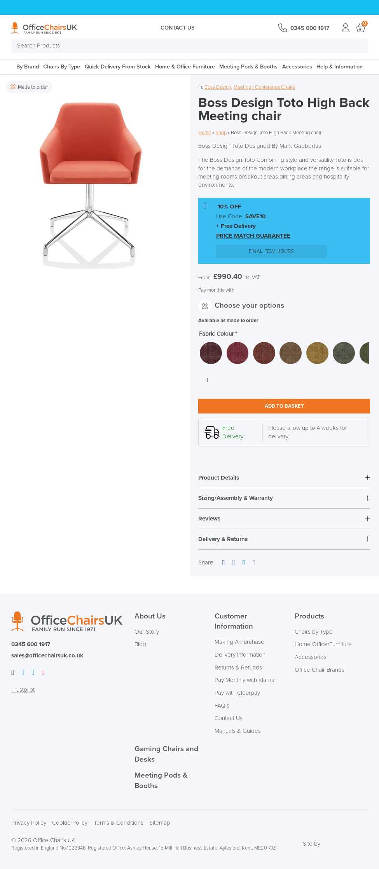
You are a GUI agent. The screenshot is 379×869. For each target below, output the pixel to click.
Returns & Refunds (238, 667)
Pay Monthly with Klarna (244, 680)
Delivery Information (240, 655)
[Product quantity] (207, 380)
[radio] (211, 353)
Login (345, 28)
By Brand (27, 66)
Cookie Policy (69, 823)
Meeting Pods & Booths (248, 66)
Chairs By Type (61, 66)
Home (204, 133)
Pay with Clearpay (237, 693)
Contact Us (178, 28)
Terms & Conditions (118, 823)
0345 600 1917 (309, 28)
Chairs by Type (314, 632)
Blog (140, 644)
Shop (221, 133)
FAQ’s (222, 706)
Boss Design (217, 87)
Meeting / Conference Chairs (264, 87)
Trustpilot (23, 690)
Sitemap (159, 823)
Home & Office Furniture (185, 66)
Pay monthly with (216, 290)
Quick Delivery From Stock (118, 66)
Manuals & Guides (238, 731)
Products (309, 616)
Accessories (297, 66)
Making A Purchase (239, 642)
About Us (150, 616)
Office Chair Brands (319, 670)
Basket (360, 28)
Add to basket (284, 406)
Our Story (146, 632)
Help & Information (339, 66)
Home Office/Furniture (323, 644)
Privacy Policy (28, 823)
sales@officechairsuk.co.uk (47, 655)
